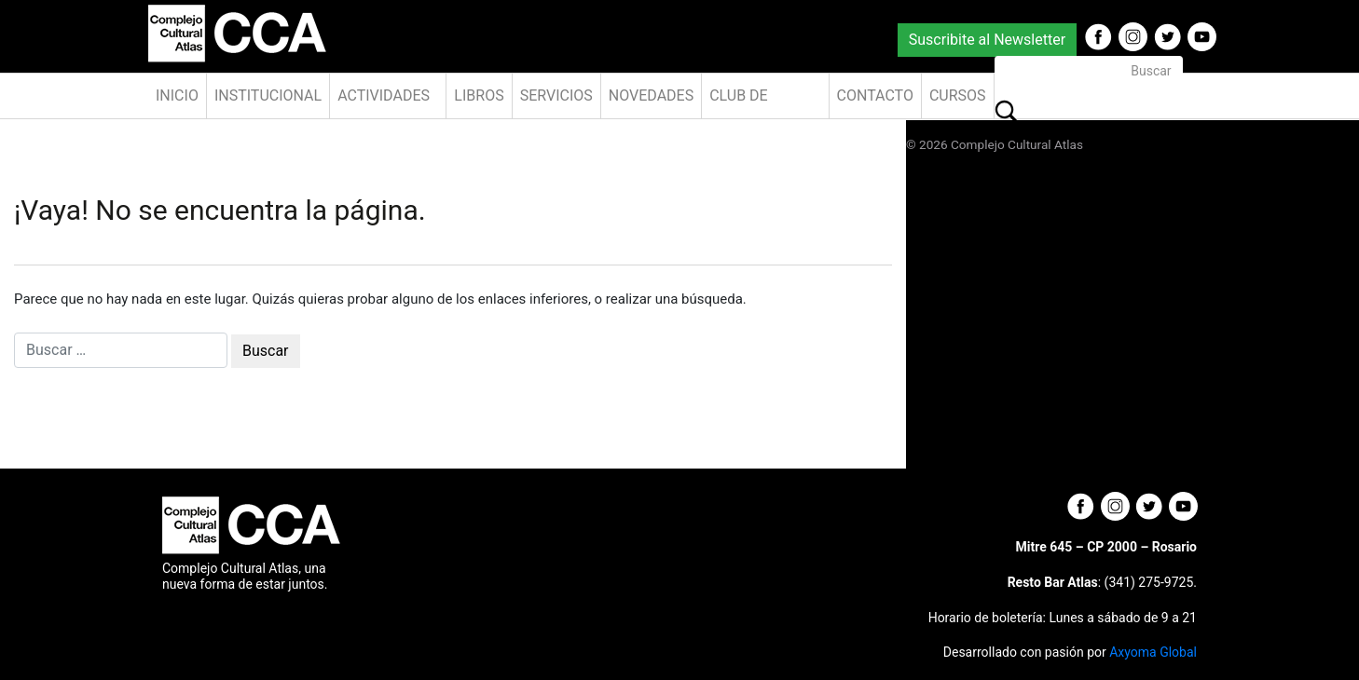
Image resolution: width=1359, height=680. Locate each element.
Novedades (651, 95)
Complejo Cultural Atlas (1017, 144)
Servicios (556, 95)
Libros (478, 95)
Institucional (268, 95)
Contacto (875, 95)
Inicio (177, 95)
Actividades (383, 95)
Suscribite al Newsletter (987, 39)
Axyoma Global (1153, 652)
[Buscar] (1089, 71)
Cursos (957, 95)
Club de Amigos (738, 102)
